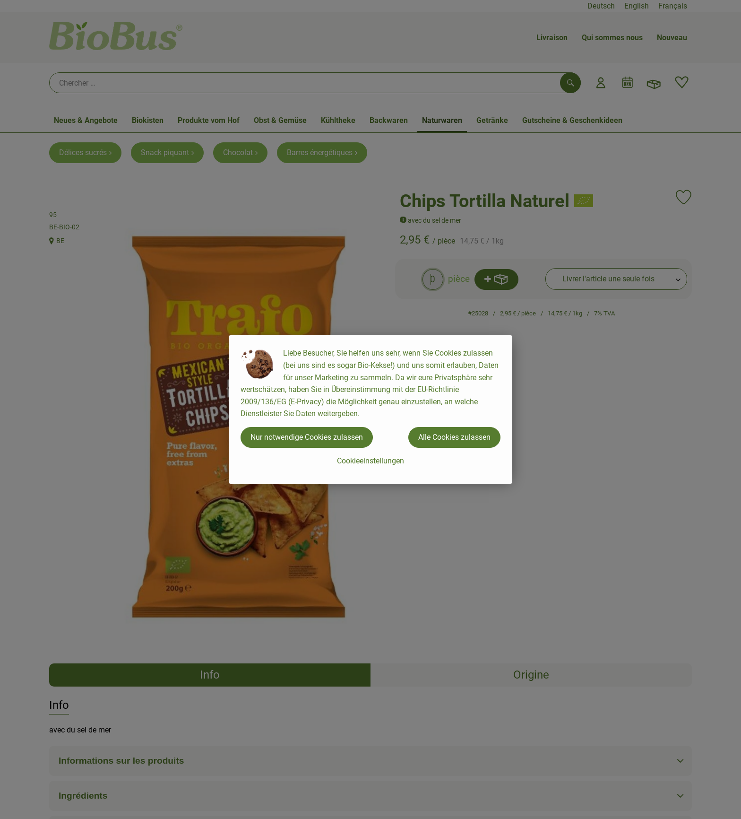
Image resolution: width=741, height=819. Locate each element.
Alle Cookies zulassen (454, 437)
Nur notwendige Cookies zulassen (306, 437)
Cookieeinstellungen (370, 460)
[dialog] (370, 409)
